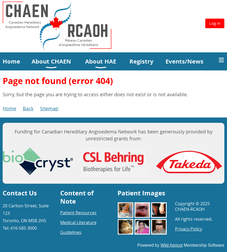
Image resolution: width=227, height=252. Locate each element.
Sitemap (49, 108)
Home (9, 108)
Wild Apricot (171, 245)
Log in (214, 23)
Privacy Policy (188, 229)
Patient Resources (78, 213)
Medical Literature (78, 222)
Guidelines (70, 232)
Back (28, 108)
